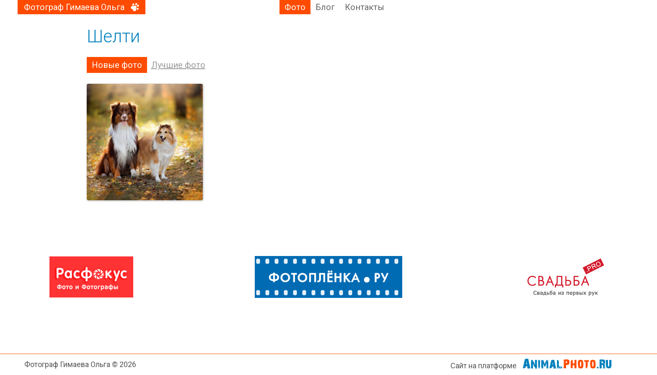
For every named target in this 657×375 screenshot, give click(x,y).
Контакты (364, 7)
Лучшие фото (178, 65)
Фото (295, 7)
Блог (325, 7)
